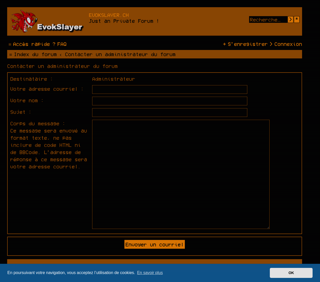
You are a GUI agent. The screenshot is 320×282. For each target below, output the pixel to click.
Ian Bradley (181, 239)
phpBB (132, 248)
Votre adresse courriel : (47, 88)
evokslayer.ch (109, 15)
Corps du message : (38, 123)
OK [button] (291, 273)
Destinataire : (31, 78)
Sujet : (21, 111)
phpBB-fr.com (178, 257)
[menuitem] (59, 43)
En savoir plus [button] (150, 272)
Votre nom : (27, 100)
